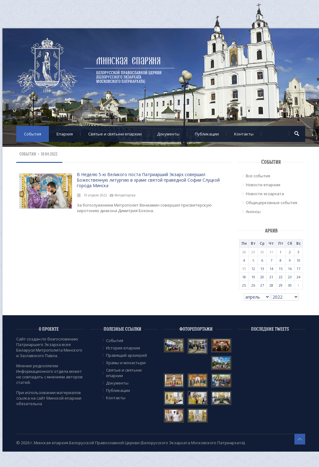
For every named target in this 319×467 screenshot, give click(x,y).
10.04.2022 (49, 154)
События (32, 134)
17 (298, 268)
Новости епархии (263, 184)
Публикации (207, 134)
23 (290, 277)
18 (244, 277)
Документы (168, 134)
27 (262, 285)
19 (253, 277)
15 (280, 268)
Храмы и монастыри (126, 362)
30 (290, 285)
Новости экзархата (265, 193)
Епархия (65, 134)
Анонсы (253, 211)
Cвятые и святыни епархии (115, 134)
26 (253, 285)
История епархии (123, 348)
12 (253, 268)
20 (262, 277)
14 (271, 268)
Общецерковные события (271, 202)
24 (298, 277)
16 (290, 268)
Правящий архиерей (126, 355)
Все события (258, 176)
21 (271, 277)
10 (298, 260)
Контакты (244, 134)
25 (244, 285)
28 (271, 285)
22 (280, 277)
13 (262, 268)
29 (280, 285)
